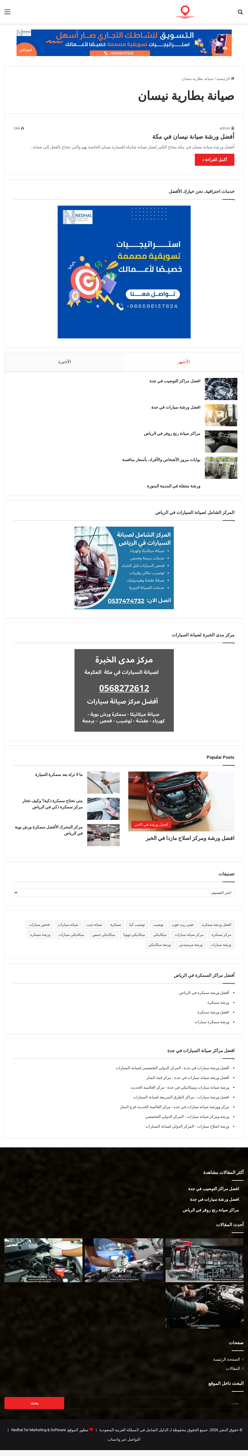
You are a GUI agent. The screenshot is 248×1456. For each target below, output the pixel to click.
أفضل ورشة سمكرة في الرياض (204, 998)
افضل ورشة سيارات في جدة (172, 410)
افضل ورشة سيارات (212, 1103)
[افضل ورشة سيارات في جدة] (218, 418)
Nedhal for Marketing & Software (38, 1436)
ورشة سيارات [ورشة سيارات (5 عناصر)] (221, 951)
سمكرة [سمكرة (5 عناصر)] (115, 930)
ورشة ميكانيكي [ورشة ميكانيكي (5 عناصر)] (159, 951)
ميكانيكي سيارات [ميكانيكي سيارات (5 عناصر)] (71, 941)
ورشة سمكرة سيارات (211, 1028)
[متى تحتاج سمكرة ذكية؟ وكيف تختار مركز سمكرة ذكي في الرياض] (103, 815)
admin (225, 128)
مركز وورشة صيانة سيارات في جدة (201, 1113)
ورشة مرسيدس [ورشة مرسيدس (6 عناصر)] (190, 951)
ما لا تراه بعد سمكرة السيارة (59, 780)
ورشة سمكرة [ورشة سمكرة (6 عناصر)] (40, 941)
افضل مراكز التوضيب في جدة (172, 383)
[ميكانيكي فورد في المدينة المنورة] (205, 1312)
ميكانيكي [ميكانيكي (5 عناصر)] (159, 941)
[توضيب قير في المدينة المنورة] (205, 1266)
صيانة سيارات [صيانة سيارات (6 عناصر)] (68, 930)
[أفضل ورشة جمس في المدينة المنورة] (124, 1266)
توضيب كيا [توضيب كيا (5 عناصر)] (137, 930)
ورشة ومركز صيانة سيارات (207, 1122)
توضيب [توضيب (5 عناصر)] (158, 930)
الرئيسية (225, 78)
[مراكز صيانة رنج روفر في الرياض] (218, 444)
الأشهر (184, 361)
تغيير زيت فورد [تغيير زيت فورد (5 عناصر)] (183, 930)
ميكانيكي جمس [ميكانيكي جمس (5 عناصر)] (103, 941)
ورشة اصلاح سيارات (212, 1132)
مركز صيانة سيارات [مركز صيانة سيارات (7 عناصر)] (189, 941)
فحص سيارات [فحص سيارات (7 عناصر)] (39, 930)
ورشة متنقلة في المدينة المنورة (170, 489)
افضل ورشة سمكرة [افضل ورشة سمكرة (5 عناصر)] (216, 930)
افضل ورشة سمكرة (213, 1018)
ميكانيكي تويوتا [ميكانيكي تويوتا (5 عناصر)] (134, 941)
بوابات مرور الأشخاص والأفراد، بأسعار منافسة (158, 462)
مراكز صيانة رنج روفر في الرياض (169, 436)
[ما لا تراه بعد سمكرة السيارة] (103, 788)
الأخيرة (64, 361)
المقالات (233, 1374)
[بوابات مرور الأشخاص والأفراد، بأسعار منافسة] (218, 471)
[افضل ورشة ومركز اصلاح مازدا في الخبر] (181, 807)
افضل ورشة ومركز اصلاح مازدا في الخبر (190, 844)
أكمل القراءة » (214, 159)
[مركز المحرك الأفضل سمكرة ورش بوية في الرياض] (103, 841)
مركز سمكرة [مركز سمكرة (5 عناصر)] (221, 941)
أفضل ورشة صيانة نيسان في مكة (193, 136)
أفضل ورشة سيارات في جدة (206, 1074)
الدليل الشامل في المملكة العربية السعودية (133, 1436)
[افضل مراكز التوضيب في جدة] (218, 392)
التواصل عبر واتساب (124, 1445)
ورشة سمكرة (218, 1008)
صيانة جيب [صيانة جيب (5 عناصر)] (94, 930)
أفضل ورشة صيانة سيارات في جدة (201, 1083)
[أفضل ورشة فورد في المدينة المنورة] (43, 1266)
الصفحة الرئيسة (226, 1365)
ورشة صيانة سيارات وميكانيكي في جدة (197, 1093)
